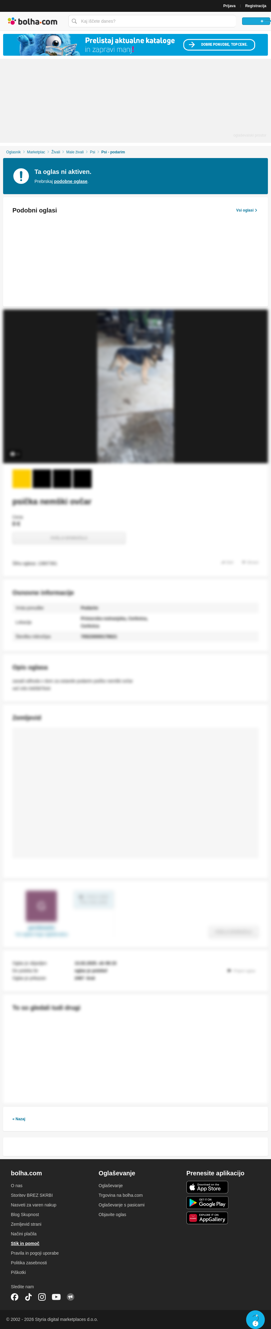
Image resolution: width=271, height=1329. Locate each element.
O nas (16, 1185)
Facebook (14, 1297)
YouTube (56, 1297)
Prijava (229, 6)
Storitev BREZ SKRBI (32, 1195)
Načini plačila (23, 1233)
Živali (55, 152)
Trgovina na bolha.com (121, 1195)
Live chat (255, 1319)
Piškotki (18, 1272)
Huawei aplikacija (207, 1218)
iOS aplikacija (207, 1187)
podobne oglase (70, 181)
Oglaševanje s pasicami (122, 1204)
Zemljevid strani (26, 1224)
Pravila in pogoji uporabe (35, 1253)
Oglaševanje (111, 1185)
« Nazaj (18, 1119)
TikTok (28, 1297)
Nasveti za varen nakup (33, 1204)
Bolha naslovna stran (32, 21)
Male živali (75, 152)
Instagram (42, 1297)
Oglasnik (13, 152)
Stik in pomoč (25, 1243)
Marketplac (36, 152)
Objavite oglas (112, 1214)
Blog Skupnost (25, 1214)
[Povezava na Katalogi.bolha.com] (135, 45)
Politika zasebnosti (29, 1262)
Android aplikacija (207, 1202)
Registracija (255, 6)
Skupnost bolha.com (70, 1297)
